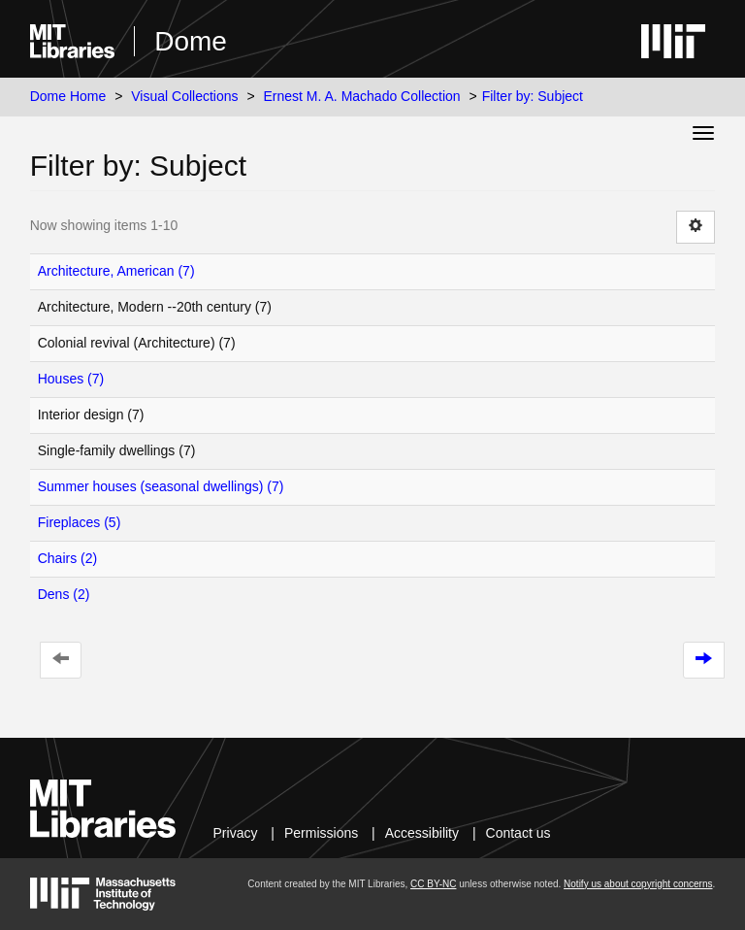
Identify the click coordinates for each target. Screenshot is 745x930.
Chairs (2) (67, 558)
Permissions (321, 833)
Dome (190, 41)
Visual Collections (184, 96)
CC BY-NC (433, 884)
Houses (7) (71, 378)
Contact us (518, 833)
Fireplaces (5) (79, 522)
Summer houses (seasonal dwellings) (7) (161, 486)
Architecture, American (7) (116, 271)
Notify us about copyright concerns (638, 884)
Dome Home (68, 96)
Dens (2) (64, 594)
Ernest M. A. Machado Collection (362, 96)
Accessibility (422, 833)
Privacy (235, 833)
